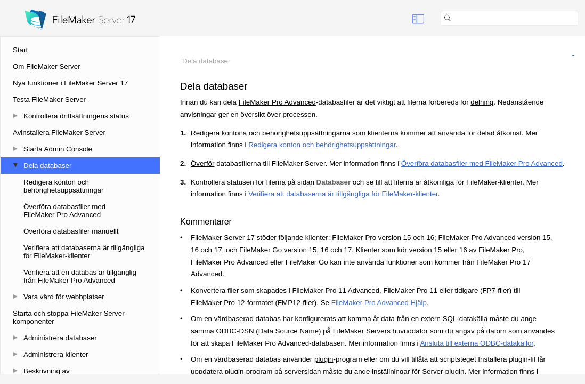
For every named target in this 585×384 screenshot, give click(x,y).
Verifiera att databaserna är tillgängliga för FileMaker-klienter (83, 252)
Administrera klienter (55, 354)
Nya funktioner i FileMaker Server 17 (70, 83)
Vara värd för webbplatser (63, 297)
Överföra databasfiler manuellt (71, 231)
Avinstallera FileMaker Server (59, 133)
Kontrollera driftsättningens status (76, 116)
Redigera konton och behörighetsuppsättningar (63, 186)
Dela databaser (47, 166)
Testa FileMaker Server (49, 99)
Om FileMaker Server (46, 66)
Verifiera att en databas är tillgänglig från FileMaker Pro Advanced (79, 276)
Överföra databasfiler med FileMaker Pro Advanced (64, 211)
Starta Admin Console (57, 149)
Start (20, 50)
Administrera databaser (60, 338)
